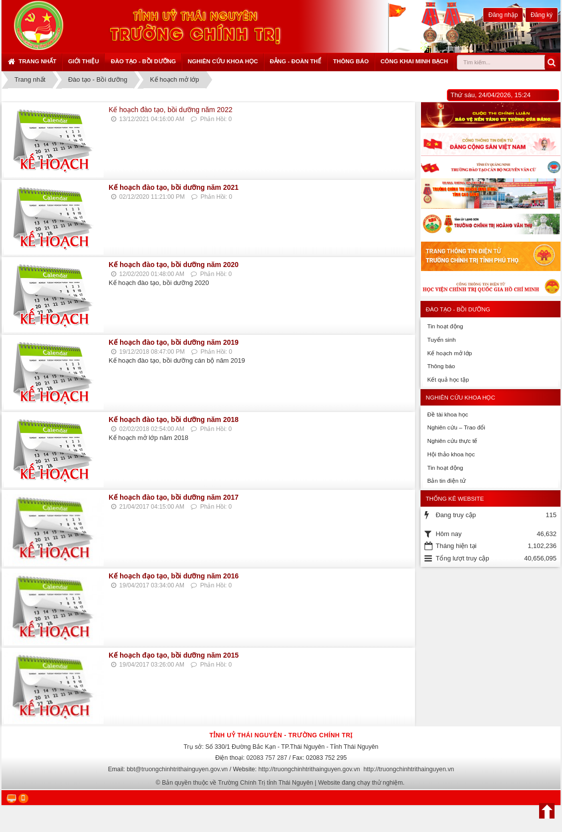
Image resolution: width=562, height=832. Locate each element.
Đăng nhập (503, 14)
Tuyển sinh (441, 339)
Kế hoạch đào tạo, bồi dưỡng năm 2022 (170, 110)
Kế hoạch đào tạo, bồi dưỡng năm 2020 (174, 265)
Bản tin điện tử (446, 480)
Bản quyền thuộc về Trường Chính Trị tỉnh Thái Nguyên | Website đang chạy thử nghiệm (282, 782)
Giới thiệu (83, 61)
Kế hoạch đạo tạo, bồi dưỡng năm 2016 (174, 576)
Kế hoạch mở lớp (449, 353)
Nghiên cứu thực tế (452, 440)
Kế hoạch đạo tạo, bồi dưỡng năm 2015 (174, 655)
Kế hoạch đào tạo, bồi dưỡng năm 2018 (174, 419)
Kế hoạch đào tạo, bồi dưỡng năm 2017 (174, 497)
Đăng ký (542, 14)
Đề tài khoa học (447, 414)
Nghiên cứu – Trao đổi (456, 427)
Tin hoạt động (445, 326)
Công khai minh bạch (414, 61)
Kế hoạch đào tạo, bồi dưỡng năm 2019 (174, 342)
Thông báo (351, 61)
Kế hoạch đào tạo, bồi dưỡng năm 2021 (174, 187)
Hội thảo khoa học (451, 454)
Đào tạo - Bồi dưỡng (143, 61)
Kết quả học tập (448, 379)
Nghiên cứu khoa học (223, 61)
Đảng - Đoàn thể (295, 61)
